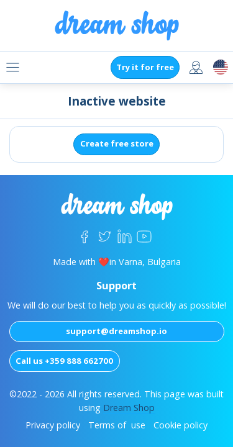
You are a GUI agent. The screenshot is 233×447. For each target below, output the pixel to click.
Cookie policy (180, 425)
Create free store (116, 143)
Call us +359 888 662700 (64, 360)
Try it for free (145, 67)
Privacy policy (52, 425)
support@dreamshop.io (116, 330)
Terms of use (116, 425)
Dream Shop (129, 407)
